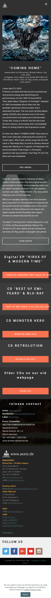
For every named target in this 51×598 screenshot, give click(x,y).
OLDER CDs (25, 391)
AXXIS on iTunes (8, 517)
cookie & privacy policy (32, 596)
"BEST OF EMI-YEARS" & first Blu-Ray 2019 (27, 307)
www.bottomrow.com (14, 477)
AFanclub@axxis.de (15, 503)
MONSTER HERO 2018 (25, 334)
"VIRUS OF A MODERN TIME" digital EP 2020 (27, 275)
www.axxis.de (15, 410)
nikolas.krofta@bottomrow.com (26, 489)
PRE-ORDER (25, 167)
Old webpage (7, 533)
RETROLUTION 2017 (26, 359)
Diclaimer (35, 560)
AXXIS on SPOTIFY (9, 523)
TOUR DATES (25, 241)
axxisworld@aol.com (16, 512)
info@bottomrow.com (16, 480)
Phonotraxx (14, 417)
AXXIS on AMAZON (9, 520)
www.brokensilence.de (25, 414)
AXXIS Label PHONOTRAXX (12, 526)
